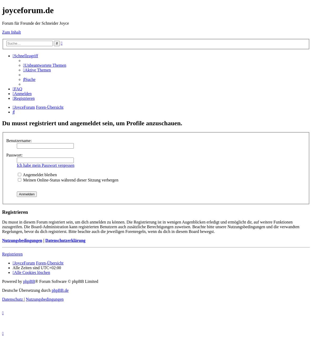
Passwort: (14, 155)
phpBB (29, 281)
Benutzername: (19, 140)
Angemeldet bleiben (37, 175)
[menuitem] (44, 65)
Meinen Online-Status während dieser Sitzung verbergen (68, 180)
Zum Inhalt (11, 32)
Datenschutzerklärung (65, 240)
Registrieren (12, 254)
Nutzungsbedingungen (22, 240)
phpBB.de (60, 290)
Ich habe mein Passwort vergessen (45, 165)
